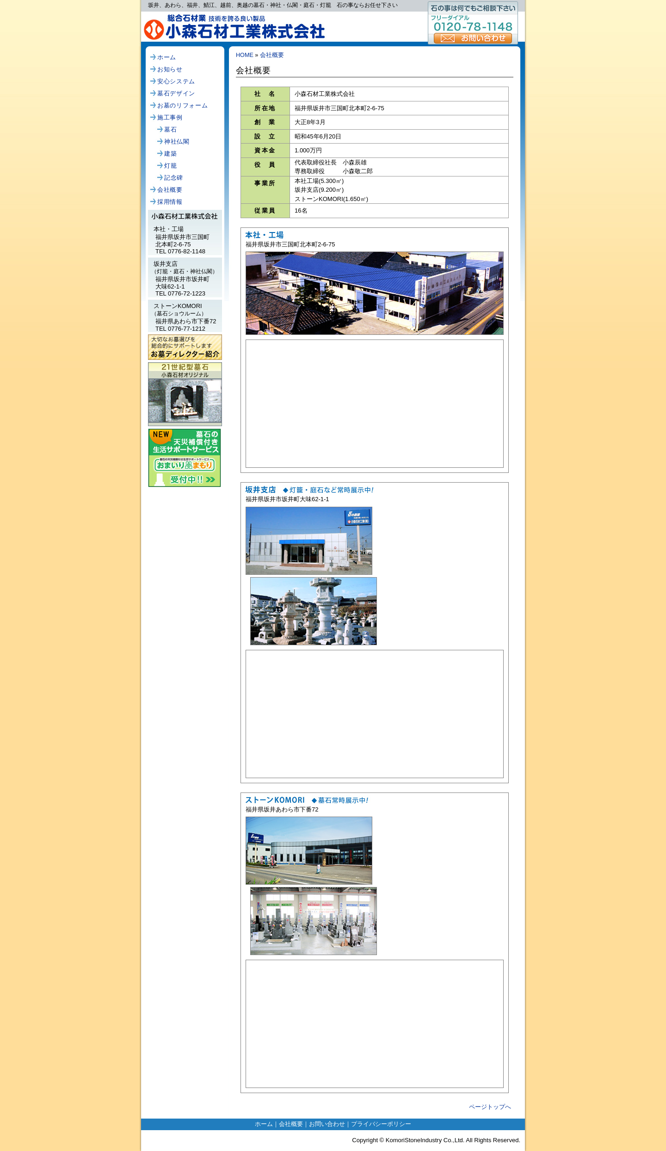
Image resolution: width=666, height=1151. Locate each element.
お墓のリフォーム (182, 105)
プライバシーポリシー (381, 1123)
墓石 (170, 129)
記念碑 (173, 177)
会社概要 (170, 189)
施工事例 (170, 117)
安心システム (176, 81)
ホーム (166, 57)
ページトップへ (490, 1106)
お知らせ (170, 69)
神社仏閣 (177, 141)
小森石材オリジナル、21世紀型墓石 (185, 390)
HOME (244, 55)
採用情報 (170, 201)
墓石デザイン (176, 93)
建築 (170, 153)
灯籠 (170, 165)
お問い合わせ (473, 38)
